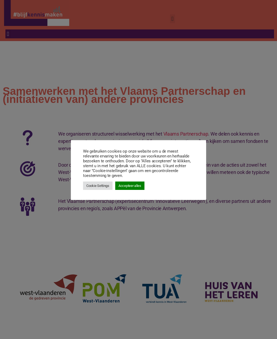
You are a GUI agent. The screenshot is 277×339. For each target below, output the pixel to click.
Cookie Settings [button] (97, 186)
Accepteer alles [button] (129, 186)
